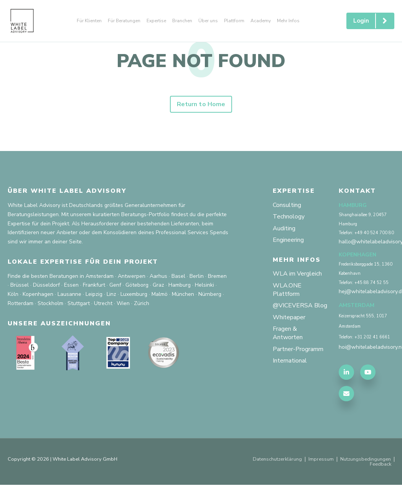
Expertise (156, 21)
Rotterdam (20, 303)
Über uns (208, 21)
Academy (260, 21)
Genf (115, 285)
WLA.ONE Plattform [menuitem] (287, 289)
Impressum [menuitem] (321, 459)
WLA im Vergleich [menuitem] (297, 273)
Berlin (196, 276)
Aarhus (158, 276)
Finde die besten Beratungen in (46, 276)
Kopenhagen (38, 294)
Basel (178, 276)
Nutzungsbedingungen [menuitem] (365, 459)
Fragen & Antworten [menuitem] (288, 333)
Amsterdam (100, 276)
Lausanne (69, 294)
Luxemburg (133, 294)
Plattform (234, 21)
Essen (71, 285)
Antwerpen (131, 276)
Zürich (141, 303)
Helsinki (204, 285)
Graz (158, 285)
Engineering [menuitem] (288, 240)
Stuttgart (79, 303)
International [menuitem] (290, 360)
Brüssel (19, 285)
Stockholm (50, 303)
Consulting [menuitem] (287, 205)
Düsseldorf (46, 285)
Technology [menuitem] (289, 216)
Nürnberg (209, 294)
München (183, 294)
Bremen (217, 276)
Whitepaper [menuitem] (289, 317)
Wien (123, 303)
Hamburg (179, 285)
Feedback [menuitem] (380, 464)
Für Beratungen (124, 21)
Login (373, 20)
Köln (13, 294)
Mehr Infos (288, 21)
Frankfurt (94, 285)
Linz (111, 294)
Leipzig (94, 294)
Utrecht (103, 303)
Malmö (160, 294)
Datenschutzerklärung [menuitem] (277, 459)
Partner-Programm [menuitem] (298, 349)
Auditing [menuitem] (284, 228)
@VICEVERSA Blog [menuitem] (300, 305)
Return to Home (201, 104)
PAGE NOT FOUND (201, 61)
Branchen (182, 21)
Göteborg (136, 285)
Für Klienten (89, 21)
